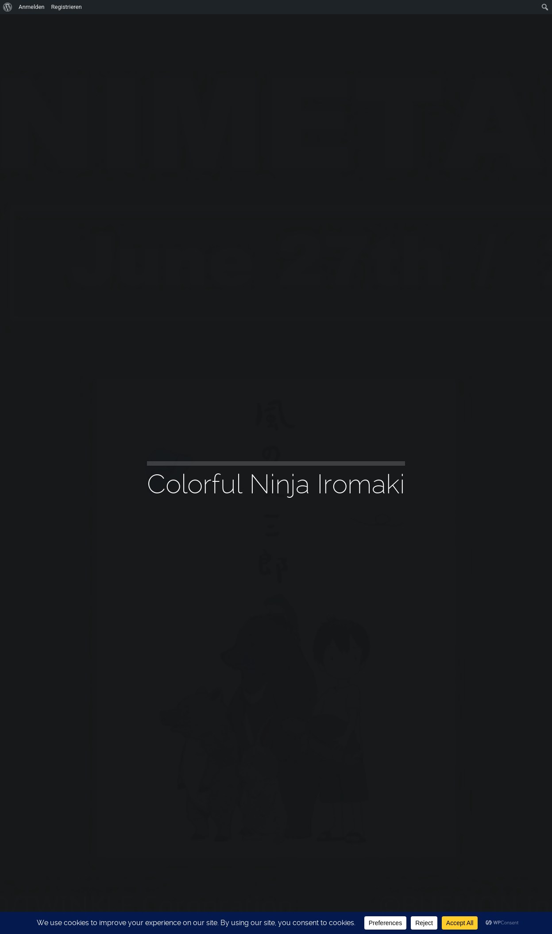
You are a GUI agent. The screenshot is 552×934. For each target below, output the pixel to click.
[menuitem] (7, 7)
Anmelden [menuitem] (32, 7)
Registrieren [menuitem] (66, 7)
